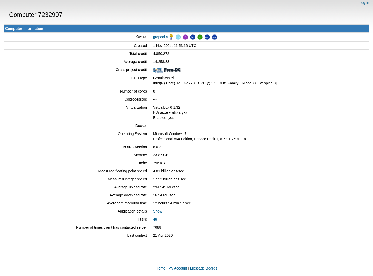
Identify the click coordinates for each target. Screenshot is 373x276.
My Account (177, 268)
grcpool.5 (160, 37)
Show (157, 211)
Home (160, 268)
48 (155, 219)
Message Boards (203, 268)
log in (365, 3)
